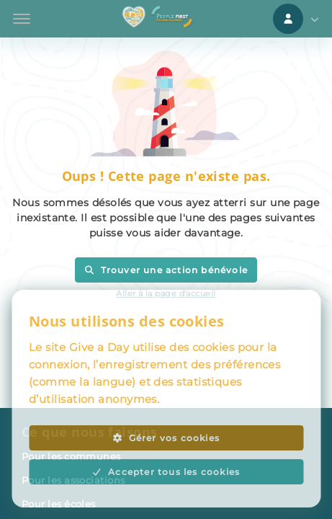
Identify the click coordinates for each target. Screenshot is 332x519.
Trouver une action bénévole (166, 270)
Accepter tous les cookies (166, 471)
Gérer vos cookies (166, 437)
